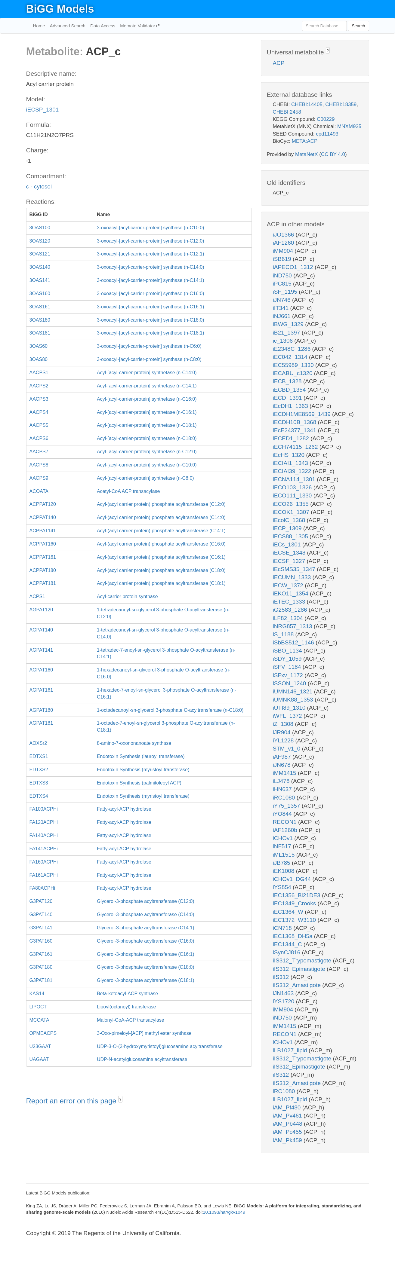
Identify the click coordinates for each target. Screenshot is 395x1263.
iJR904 (282, 732)
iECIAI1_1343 (291, 463)
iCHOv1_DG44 (293, 879)
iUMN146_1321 (293, 691)
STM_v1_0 (287, 748)
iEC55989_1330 (294, 365)
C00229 (326, 119)
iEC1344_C (288, 944)
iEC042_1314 (291, 357)
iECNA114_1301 (295, 479)
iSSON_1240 (290, 683)
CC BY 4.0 (333, 154)
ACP (279, 63)
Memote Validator (138, 25)
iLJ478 (282, 781)
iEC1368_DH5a (293, 936)
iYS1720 (284, 1001)
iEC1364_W (289, 912)
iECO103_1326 (293, 487)
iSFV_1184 (288, 667)
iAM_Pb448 (288, 1124)
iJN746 (282, 300)
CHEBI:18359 (340, 104)
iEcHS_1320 (289, 455)
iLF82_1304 (289, 618)
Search (358, 25)
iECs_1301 (287, 544)
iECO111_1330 (293, 495)
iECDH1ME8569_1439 (302, 414)
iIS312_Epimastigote (300, 969)
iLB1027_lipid (291, 1050)
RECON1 (285, 822)
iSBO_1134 (288, 650)
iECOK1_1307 (292, 512)
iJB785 (282, 863)
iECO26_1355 (291, 504)
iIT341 (281, 308)
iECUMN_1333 (293, 577)
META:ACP (305, 141)
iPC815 (283, 283)
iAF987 (282, 757)
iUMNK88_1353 (294, 699)
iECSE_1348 (290, 552)
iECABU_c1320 (293, 373)
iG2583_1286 (291, 610)
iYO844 (283, 814)
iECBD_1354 (290, 390)
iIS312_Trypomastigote (303, 960)
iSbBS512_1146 (294, 642)
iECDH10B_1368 (295, 422)
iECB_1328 (288, 381)
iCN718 (283, 928)
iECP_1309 (288, 528)
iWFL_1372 (288, 716)
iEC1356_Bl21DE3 (297, 895)
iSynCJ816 (287, 952)
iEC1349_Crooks (295, 903)
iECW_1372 (289, 585)
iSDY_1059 (288, 659)
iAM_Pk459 (288, 1140)
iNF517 (283, 846)
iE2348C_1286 (292, 349)
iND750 (283, 275)
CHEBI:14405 (306, 104)
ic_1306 (284, 341)
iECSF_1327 (290, 561)
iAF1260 (284, 243)
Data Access (102, 25)
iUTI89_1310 (290, 708)
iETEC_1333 (290, 601)
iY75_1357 (287, 806)
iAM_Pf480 (287, 1107)
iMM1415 (285, 773)
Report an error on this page (72, 1101)
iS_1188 (284, 634)
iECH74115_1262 (296, 447)
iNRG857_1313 (293, 626)
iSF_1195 (286, 292)
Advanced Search (67, 25)
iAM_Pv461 (288, 1115)
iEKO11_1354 (291, 593)
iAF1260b (286, 830)
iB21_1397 (287, 332)
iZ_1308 (284, 724)
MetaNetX (306, 154)
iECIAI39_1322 (293, 471)
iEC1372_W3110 (295, 920)
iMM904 (284, 251)
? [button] (120, 1099)
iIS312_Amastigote (297, 985)
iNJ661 (282, 316)
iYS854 (283, 887)
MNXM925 (349, 126)
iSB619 (283, 259)
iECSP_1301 (42, 109)
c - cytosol (39, 186)
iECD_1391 (288, 398)
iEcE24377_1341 (295, 430)
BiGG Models (60, 9)
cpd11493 (327, 134)
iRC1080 (285, 797)
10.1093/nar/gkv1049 (224, 1212)
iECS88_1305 (291, 536)
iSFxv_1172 (289, 675)
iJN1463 (284, 993)
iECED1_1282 (292, 438)
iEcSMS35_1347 (295, 569)
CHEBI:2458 (287, 112)
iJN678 (282, 765)
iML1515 (284, 855)
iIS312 (282, 977)
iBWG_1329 (289, 324)
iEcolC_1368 (290, 520)
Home (39, 25)
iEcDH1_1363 (291, 406)
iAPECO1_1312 (294, 267)
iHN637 (283, 789)
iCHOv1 (284, 838)
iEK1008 (284, 871)
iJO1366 (284, 234)
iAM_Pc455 (288, 1132)
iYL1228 (284, 740)
